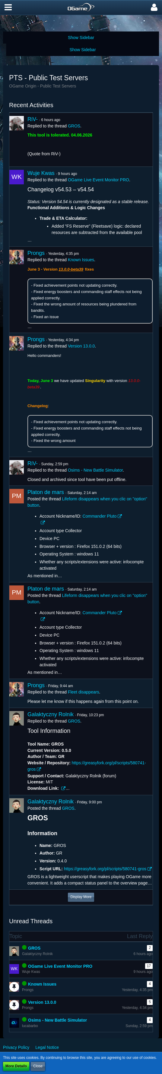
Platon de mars (45, 492)
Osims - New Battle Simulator (95, 470)
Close (38, 1066)
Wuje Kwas (41, 173)
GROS (74, 126)
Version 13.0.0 (81, 346)
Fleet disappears (83, 692)
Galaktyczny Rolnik (50, 714)
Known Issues (81, 259)
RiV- (32, 119)
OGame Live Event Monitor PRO (98, 179)
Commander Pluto (99, 516)
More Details (16, 1066)
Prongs (36, 253)
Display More (80, 897)
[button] (8, 7)
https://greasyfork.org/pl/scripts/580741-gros (105, 868)
